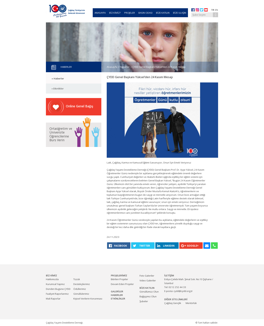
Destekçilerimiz (81, 284)
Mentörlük (191, 303)
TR (212, 9)
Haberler (125, 66)
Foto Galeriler (147, 275)
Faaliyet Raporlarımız (57, 293)
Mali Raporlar (53, 298)
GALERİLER (117, 291)
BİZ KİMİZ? (115, 12)
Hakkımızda (52, 279)
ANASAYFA (100, 12)
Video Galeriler (148, 280)
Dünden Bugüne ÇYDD (58, 289)
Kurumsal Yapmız (55, 284)
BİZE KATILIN (162, 12)
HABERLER (117, 295)
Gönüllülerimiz (81, 293)
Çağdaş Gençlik (172, 303)
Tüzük (76, 279)
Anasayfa (112, 66)
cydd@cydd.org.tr (183, 291)
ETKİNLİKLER (118, 298)
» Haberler (58, 78)
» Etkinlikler (58, 88)
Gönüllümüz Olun (149, 291)
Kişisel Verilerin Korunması (87, 298)
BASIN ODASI (145, 12)
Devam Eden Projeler (122, 284)
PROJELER (129, 12)
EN (216, 9)
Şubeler (144, 301)
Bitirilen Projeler (119, 279)
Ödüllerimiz (79, 289)
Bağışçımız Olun (148, 296)
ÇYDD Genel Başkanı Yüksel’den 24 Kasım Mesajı (158, 66)
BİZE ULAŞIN (179, 12)
